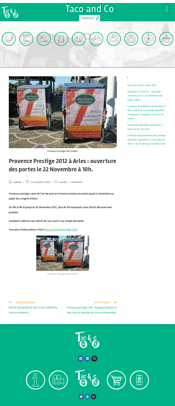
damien (17, 182)
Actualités (77, 182)
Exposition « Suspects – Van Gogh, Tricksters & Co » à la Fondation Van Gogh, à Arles (145, 96)
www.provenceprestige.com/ (61, 230)
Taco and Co (89, 8)
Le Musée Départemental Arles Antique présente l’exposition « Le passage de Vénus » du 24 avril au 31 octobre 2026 (146, 140)
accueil (63, 182)
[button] (166, 9)
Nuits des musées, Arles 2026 (141, 85)
